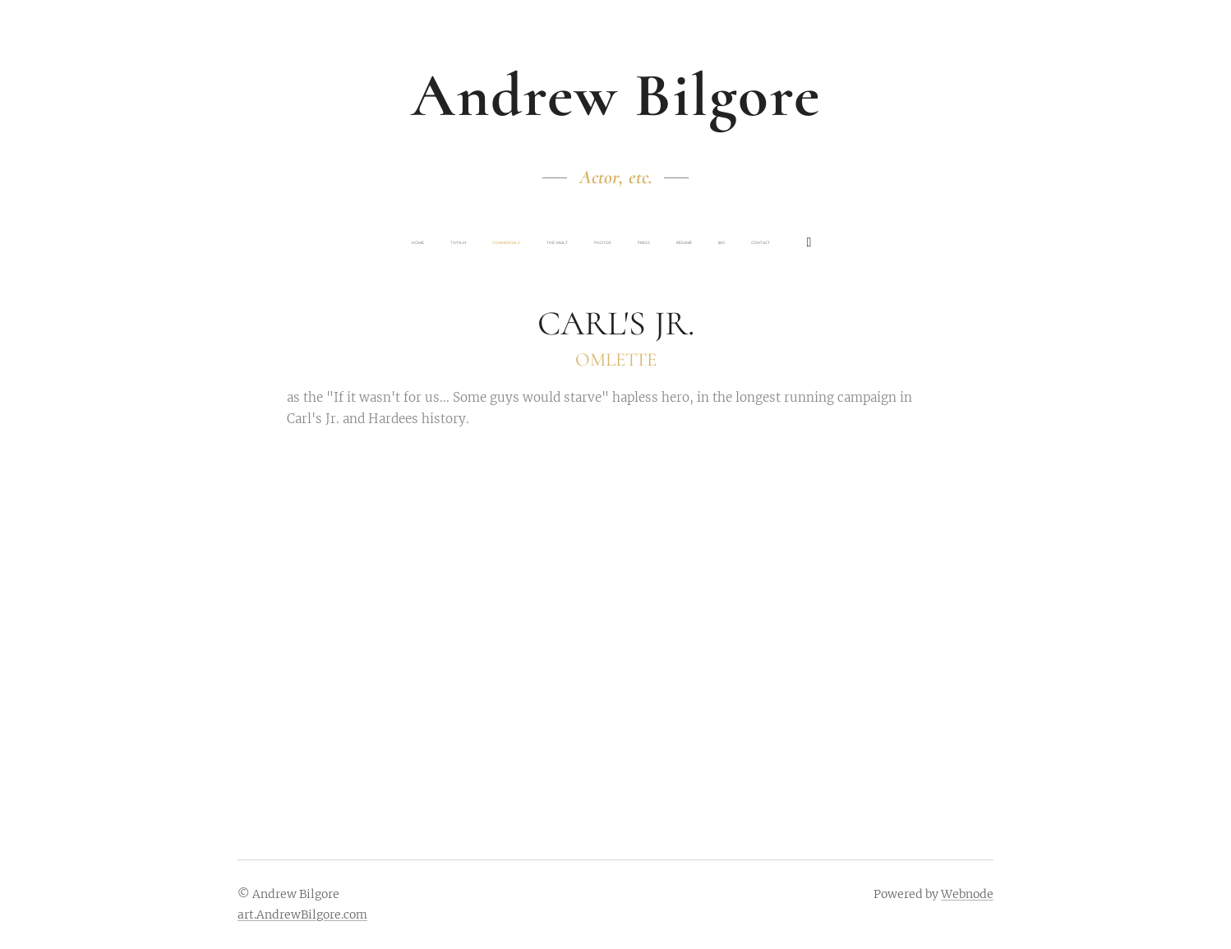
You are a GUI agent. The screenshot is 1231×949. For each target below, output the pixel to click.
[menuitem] (503, 243)
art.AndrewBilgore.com (302, 914)
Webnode (967, 894)
